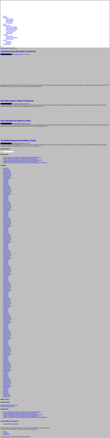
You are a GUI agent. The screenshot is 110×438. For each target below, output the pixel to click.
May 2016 (5, 327)
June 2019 (6, 277)
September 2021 (7, 241)
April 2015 (5, 344)
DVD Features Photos (11, 29)
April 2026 (5, 168)
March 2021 (6, 249)
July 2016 (5, 324)
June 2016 (6, 326)
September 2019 (7, 273)
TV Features (9, 23)
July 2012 (5, 388)
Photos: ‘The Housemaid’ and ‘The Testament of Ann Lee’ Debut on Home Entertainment (25, 162)
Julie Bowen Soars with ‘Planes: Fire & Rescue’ (18, 51)
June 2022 (6, 229)
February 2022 (7, 235)
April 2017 (5, 312)
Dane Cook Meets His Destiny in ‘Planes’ (16, 121)
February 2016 (7, 331)
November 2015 (7, 335)
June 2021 (6, 245)
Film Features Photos (11, 27)
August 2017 (6, 307)
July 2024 (5, 196)
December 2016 (7, 318)
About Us (5, 433)
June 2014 (6, 358)
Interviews (8, 41)
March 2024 (6, 201)
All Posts (6, 48)
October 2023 (6, 208)
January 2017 (6, 316)
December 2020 (7, 253)
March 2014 (6, 362)
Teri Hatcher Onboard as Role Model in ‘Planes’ (18, 140)
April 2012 (5, 392)
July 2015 (5, 340)
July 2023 (5, 212)
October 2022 (6, 224)
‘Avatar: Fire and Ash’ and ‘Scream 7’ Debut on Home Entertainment (20, 158)
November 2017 (7, 303)
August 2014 (6, 355)
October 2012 (6, 384)
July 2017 (5, 308)
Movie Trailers (6, 44)
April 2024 (5, 200)
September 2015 (7, 338)
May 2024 (5, 199)
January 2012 (6, 396)
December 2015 (7, 334)
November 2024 (7, 191)
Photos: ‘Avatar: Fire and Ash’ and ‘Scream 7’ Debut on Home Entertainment (22, 157)
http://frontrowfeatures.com (7, 406)
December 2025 (7, 173)
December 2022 (7, 221)
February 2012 (7, 395)
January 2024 (6, 204)
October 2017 (6, 304)
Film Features (9, 19)
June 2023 (6, 213)
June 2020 (6, 261)
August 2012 (6, 387)
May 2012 (5, 391)
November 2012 (7, 383)
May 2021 (5, 247)
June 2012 (6, 390)
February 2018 (7, 299)
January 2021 (6, 252)
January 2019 (6, 284)
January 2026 (6, 172)
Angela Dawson (17, 54)
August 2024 (6, 195)
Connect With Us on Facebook (9, 421)
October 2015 (6, 336)
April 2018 (5, 296)
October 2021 (6, 240)
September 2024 (7, 193)
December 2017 (7, 301)
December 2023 (7, 205)
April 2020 (5, 264)
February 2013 (7, 379)
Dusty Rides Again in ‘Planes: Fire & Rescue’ (17, 101)
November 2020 (7, 255)
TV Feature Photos (10, 31)
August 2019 (6, 275)
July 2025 (5, 180)
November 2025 (7, 175)
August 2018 (6, 291)
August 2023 (6, 211)
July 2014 (5, 356)
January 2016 (6, 332)
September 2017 (7, 305)
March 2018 (6, 297)
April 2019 (5, 280)
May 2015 (5, 343)
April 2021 (5, 248)
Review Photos (10, 39)
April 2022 (5, 232)
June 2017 (6, 309)
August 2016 (6, 323)
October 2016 (6, 320)
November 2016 (7, 319)
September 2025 (7, 177)
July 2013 (5, 372)
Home (4, 16)
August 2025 (6, 179)
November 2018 (7, 287)
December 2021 (7, 237)
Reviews (5, 35)
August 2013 (6, 371)
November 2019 (7, 271)
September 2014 (7, 354)
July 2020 (5, 260)
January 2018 (6, 300)
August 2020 (6, 259)
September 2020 (7, 257)
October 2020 (6, 256)
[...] (42, 86)
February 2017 (7, 315)
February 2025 (7, 187)
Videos (5, 40)
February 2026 (7, 171)
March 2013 (6, 378)
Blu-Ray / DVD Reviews (11, 37)
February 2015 (7, 347)
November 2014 (7, 351)
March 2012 (6, 394)
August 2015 (6, 339)
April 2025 (5, 184)
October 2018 (6, 288)
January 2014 (6, 364)
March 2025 (6, 185)
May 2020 (5, 263)
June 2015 (6, 342)
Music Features (10, 20)
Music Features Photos (12, 28)
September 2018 (7, 289)
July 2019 (5, 276)
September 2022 (7, 225)
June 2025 (6, 181)
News (4, 24)
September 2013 (7, 370)
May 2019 (5, 279)
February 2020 (7, 267)
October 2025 (6, 176)
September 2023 (7, 209)
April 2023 (5, 216)
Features (5, 17)
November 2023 (7, 207)
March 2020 (6, 265)
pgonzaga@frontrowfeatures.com (9, 405)
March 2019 (6, 281)
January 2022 (6, 236)
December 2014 (7, 350)
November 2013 (7, 367)
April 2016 (5, 328)
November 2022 (7, 223)
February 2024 (7, 203)
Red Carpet (9, 33)
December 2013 (7, 366)
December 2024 (7, 189)
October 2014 (6, 352)
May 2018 (5, 295)
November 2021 (7, 239)
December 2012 (7, 382)
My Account (6, 434)
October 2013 (6, 368)
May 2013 (5, 375)
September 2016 (7, 322)
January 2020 (6, 268)
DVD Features (9, 21)
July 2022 (5, 228)
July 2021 (5, 244)
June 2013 (6, 374)
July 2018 (5, 292)
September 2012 (7, 386)
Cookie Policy (34, 429)
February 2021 (7, 251)
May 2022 (5, 231)
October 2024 (6, 192)
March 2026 (6, 169)
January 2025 (6, 188)
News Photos (9, 32)
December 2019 (7, 269)
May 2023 (5, 215)
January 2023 (6, 220)
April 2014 (5, 360)
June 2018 (6, 293)
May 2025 (5, 183)
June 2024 (6, 197)
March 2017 (6, 314)
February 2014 (7, 363)
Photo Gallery (6, 25)
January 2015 (6, 348)
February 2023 (7, 219)
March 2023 (6, 217)
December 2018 (7, 285)
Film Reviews (9, 36)
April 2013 (5, 376)
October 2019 (6, 272)
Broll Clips (8, 43)
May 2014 (5, 359)
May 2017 (5, 311)
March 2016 (6, 330)
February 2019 (7, 283)
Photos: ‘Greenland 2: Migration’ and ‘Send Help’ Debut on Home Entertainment (23, 160)
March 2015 (6, 346)
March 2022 (6, 233)
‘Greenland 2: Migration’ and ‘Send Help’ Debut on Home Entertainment (20, 161)
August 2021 (6, 243)
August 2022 (6, 227)
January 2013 (6, 380)
